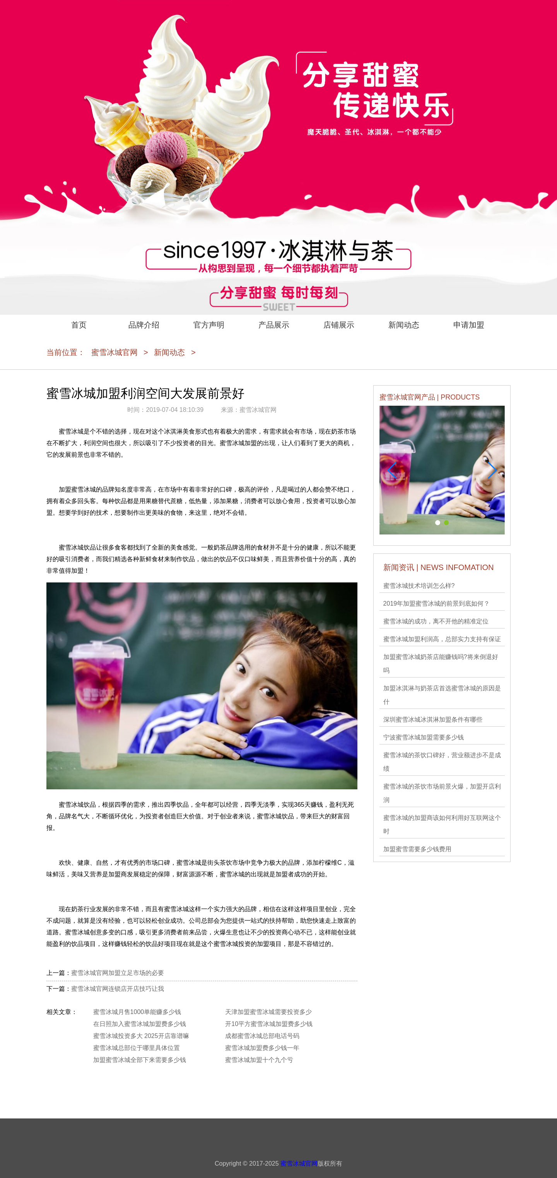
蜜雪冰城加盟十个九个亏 (259, 1060)
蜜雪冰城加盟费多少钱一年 (262, 1048)
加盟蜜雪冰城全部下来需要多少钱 (139, 1060)
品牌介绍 (143, 325)
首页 (79, 325)
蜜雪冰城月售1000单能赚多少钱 (137, 1012)
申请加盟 (468, 325)
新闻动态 (403, 325)
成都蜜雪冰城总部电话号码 (262, 1036)
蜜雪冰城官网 (114, 352)
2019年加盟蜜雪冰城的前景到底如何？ (436, 603)
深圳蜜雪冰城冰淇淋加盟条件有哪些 (432, 719)
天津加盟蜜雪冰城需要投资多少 (268, 1012)
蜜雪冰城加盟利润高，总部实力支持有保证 (442, 639)
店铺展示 (338, 325)
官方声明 (208, 325)
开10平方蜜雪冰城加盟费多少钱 (269, 1024)
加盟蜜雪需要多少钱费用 (417, 849)
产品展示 (273, 325)
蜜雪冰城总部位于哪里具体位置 (136, 1048)
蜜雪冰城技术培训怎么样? (419, 585)
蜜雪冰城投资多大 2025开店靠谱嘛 (141, 1036)
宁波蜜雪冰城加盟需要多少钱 (423, 737)
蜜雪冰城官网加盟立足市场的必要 (117, 973)
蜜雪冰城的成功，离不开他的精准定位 (436, 621)
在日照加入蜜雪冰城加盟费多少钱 (139, 1024)
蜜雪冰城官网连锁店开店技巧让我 (117, 988)
